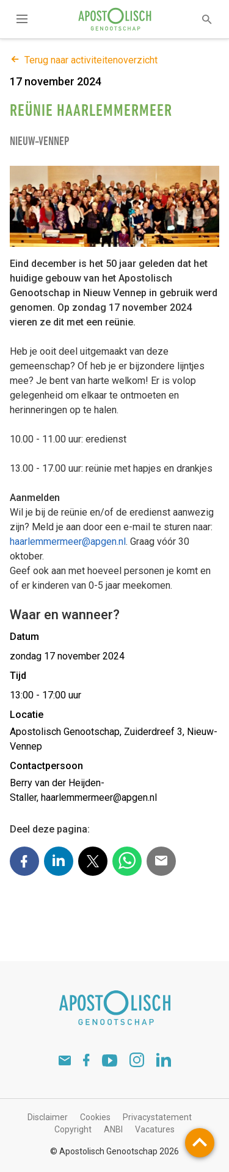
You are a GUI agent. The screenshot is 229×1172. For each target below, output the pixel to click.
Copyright (73, 1129)
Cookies (95, 1117)
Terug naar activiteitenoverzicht (84, 60)
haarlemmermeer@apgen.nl (68, 541)
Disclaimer (47, 1117)
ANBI (113, 1129)
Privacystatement (157, 1117)
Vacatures (155, 1129)
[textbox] (199, 19)
